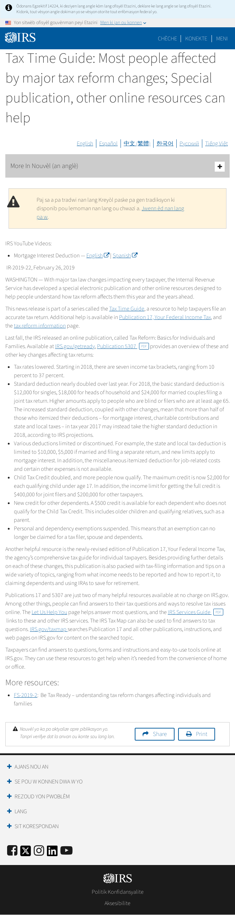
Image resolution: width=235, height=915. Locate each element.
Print (201, 734)
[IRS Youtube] (66, 851)
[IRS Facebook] (12, 851)
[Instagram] (39, 851)
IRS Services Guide (195, 612)
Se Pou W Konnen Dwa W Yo (48, 782)
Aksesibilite (117, 903)
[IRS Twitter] (25, 853)
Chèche (167, 38)
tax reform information (40, 326)
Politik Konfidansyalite (118, 892)
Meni (222, 38)
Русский (189, 143)
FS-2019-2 (25, 695)
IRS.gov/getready (75, 346)
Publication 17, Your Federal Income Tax (165, 317)
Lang (21, 811)
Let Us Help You (49, 612)
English (85, 143)
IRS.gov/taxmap (49, 629)
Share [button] (160, 734)
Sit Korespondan (37, 826)
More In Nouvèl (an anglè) (117, 166)
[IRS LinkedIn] (52, 853)
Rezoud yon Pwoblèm (42, 796)
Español (108, 143)
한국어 (164, 143)
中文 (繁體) (137, 143)
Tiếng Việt (216, 143)
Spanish (125, 256)
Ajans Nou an (31, 767)
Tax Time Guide (126, 309)
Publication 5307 (123, 346)
